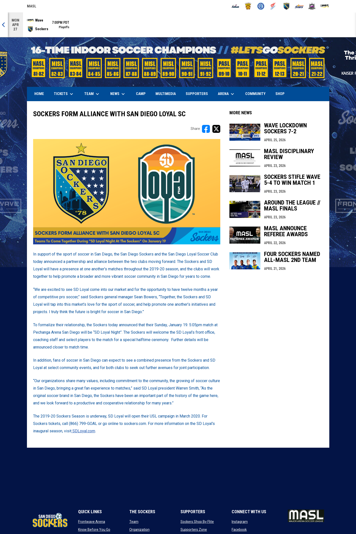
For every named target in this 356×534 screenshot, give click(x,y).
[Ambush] (235, 6)
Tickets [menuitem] (64, 94)
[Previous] (4, 24)
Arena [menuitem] (228, 94)
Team (133, 522)
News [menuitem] (118, 94)
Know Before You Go (94, 530)
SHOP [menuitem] (281, 93)
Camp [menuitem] (141, 94)
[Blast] (248, 6)
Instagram (240, 522)
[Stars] (299, 6)
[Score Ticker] (178, 24)
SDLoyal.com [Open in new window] (83, 431)
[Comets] (273, 6)
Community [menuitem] (255, 94)
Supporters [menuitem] (197, 94)
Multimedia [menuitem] (166, 94)
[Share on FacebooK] (206, 129)
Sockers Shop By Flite (197, 522)
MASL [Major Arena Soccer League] (31, 7)
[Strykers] (311, 6)
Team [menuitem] (92, 94)
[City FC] (261, 6)
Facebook (239, 530)
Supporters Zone (193, 530)
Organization (139, 530)
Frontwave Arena (91, 522)
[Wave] (324, 6)
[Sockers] (286, 6)
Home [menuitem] (39, 94)
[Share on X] (216, 129)
